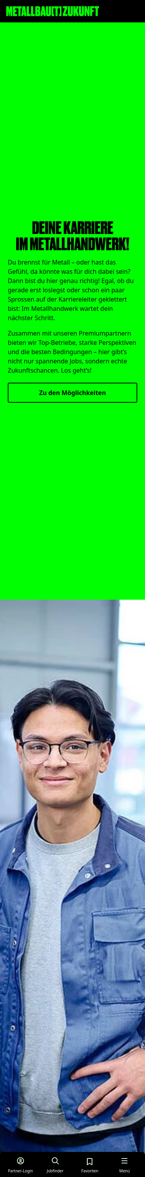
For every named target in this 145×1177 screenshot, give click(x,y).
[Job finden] (55, 1164)
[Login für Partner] (20, 1164)
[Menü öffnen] (124, 1164)
